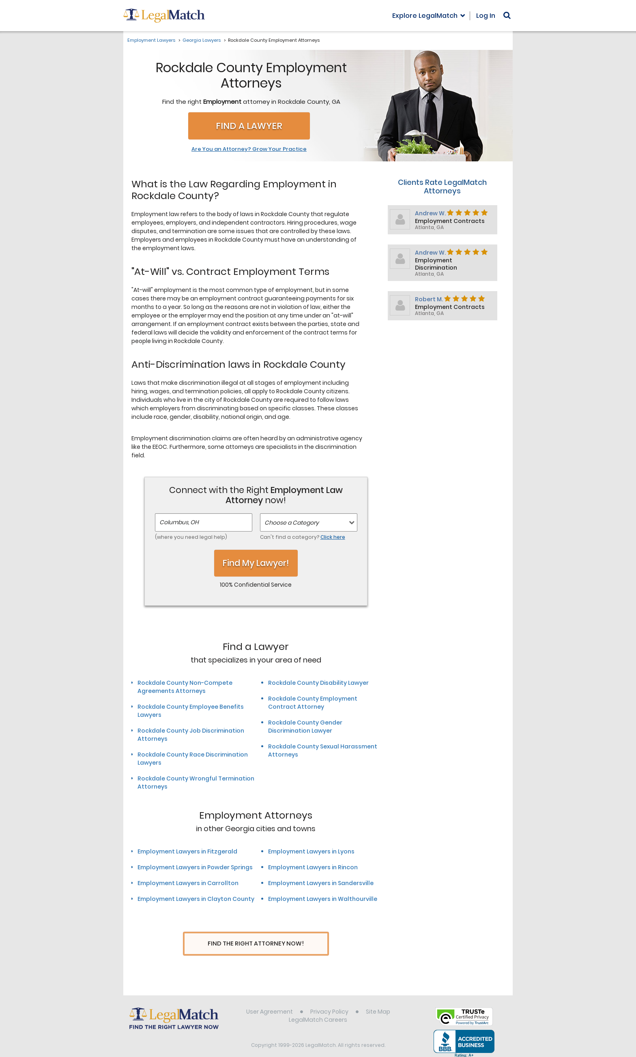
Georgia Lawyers (202, 40)
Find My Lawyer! (256, 563)
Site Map (378, 1001)
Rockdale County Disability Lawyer (318, 683)
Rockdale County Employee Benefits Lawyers (191, 711)
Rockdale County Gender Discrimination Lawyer (305, 726)
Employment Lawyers (151, 40)
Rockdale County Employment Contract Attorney (312, 703)
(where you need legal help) (191, 537)
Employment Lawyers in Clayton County (196, 899)
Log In (485, 15)
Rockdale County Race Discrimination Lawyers (193, 758)
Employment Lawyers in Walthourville (322, 899)
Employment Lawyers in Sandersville (321, 883)
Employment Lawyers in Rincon (313, 867)
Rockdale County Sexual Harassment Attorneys (322, 750)
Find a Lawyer (249, 126)
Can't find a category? (302, 537)
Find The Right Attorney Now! (255, 943)
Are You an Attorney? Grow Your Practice (249, 149)
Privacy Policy (329, 1001)
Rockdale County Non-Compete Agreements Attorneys (185, 687)
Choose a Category (291, 523)
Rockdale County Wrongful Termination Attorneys (196, 782)
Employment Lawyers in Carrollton (188, 883)
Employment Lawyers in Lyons (311, 851)
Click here (332, 537)
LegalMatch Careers (318, 1010)
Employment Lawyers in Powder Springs (195, 867)
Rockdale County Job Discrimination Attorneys (191, 735)
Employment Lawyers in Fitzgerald (187, 851)
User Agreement (269, 1001)
